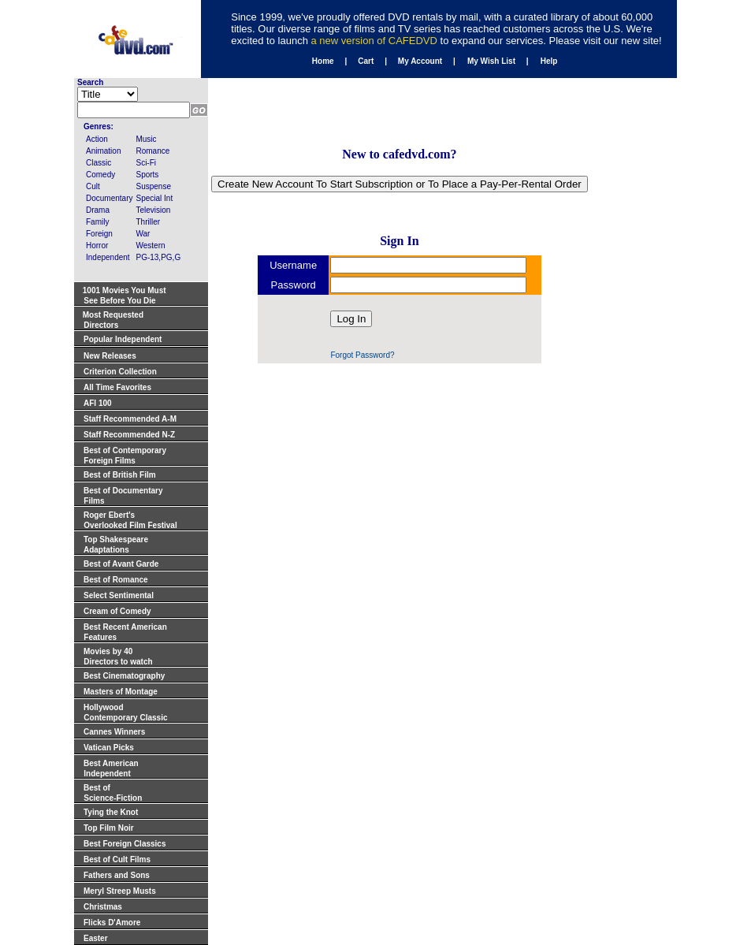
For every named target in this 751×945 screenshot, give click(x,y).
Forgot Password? (362, 355)
